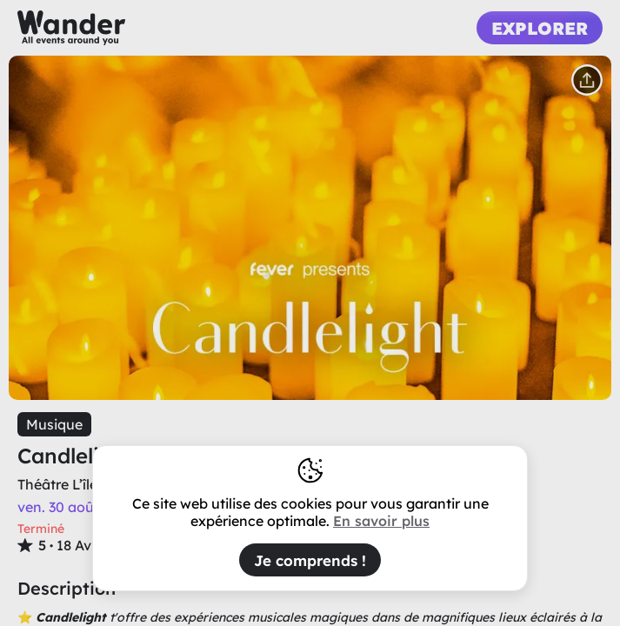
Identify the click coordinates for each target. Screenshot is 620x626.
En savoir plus (381, 520)
